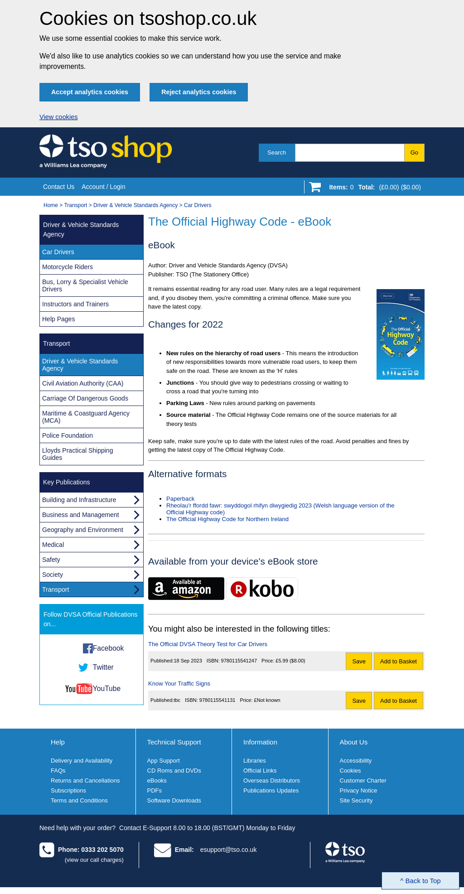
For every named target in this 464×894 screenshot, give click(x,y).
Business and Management (80, 514)
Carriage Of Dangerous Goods (85, 398)
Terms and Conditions (79, 800)
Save (359, 661)
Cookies (350, 770)
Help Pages (58, 319)
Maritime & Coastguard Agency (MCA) (86, 417)
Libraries (254, 760)
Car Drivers (198, 205)
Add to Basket (398, 661)
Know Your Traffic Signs (179, 683)
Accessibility (356, 760)
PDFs (154, 790)
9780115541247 (239, 660)
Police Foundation (67, 435)
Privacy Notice (358, 790)
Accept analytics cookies (89, 92)
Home (51, 205)
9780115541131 (217, 700)
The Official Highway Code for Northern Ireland (227, 519)
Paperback (180, 498)
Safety (51, 559)
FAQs (58, 770)
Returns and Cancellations (85, 780)
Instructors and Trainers (75, 304)
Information (260, 742)
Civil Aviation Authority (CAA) (82, 383)
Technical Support (174, 742)
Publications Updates (271, 790)
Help (58, 742)
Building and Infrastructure (79, 499)
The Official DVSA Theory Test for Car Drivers (207, 644)
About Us (354, 742)
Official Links (259, 770)
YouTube (107, 688)
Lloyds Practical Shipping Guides (77, 454)
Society (52, 574)
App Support (163, 760)
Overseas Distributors (271, 780)
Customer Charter (363, 780)
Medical (53, 544)
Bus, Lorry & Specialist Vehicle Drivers (85, 285)
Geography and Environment (82, 529)
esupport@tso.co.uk (228, 849)
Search (276, 152)
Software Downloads (174, 800)
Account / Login (104, 186)
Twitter (103, 667)
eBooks (157, 780)
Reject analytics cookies (198, 92)
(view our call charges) (94, 859)
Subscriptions (68, 790)
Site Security (356, 800)
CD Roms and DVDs (174, 770)
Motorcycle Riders (67, 267)
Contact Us (58, 186)
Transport (75, 205)
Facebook (108, 648)
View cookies (58, 117)
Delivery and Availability (81, 760)
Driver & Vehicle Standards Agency (135, 205)
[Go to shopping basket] (373, 189)
